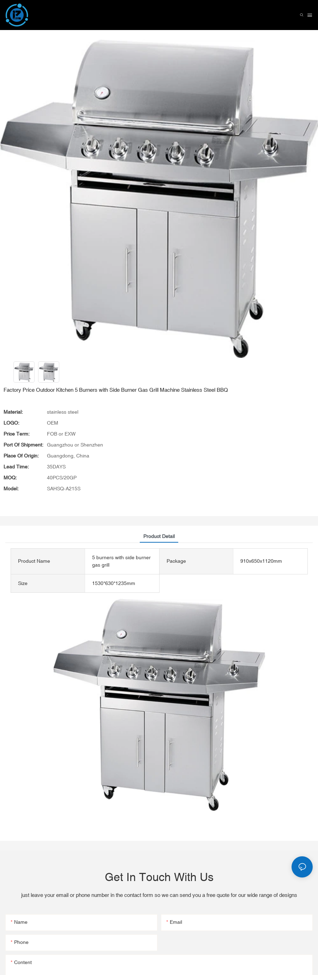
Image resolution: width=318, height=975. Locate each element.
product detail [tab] (159, 536)
